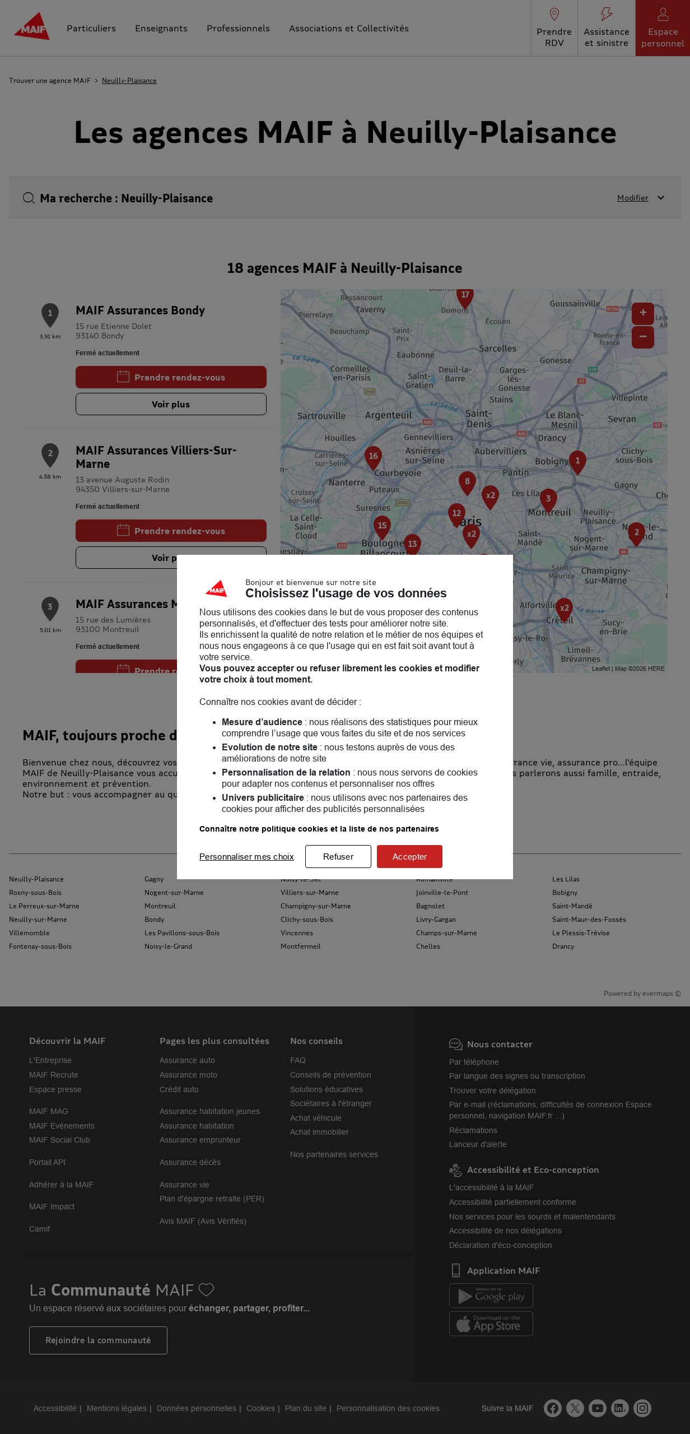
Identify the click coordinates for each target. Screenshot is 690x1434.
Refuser (338, 856)
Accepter (410, 856)
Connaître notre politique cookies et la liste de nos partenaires (319, 828)
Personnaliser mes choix (246, 856)
